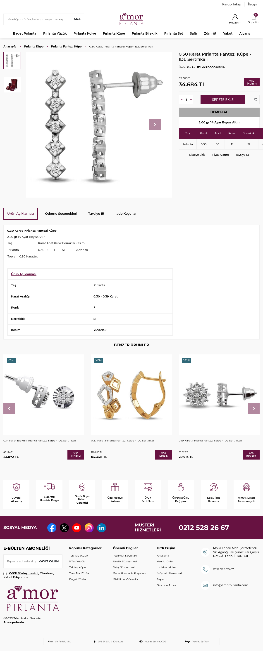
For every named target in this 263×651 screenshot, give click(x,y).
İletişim (254, 4)
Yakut (227, 33)
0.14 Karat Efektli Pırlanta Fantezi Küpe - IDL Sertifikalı (39, 440)
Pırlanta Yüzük (55, 33)
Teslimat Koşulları (125, 555)
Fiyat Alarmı (220, 154)
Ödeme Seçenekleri (61, 214)
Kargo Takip (231, 4)
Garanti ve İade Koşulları (129, 573)
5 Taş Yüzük (77, 561)
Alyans (244, 33)
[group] (99, 125)
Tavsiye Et (242, 154)
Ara (77, 19)
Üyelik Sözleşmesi (125, 561)
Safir (193, 33)
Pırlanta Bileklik (144, 33)
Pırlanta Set (173, 33)
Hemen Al (219, 112)
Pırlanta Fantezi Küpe (66, 46)
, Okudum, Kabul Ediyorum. (28, 575)
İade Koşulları (126, 214)
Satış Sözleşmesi (124, 567)
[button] (155, 124)
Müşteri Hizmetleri (169, 573)
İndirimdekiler (166, 567)
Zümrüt (210, 33)
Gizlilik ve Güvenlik (125, 579)
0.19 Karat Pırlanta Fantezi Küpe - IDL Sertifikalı (210, 440)
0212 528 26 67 (204, 528)
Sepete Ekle (223, 100)
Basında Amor (166, 585)
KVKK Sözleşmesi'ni (23, 573)
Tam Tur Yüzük (79, 573)
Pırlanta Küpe (114, 33)
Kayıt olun (49, 561)
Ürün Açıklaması (20, 214)
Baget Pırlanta (24, 33)
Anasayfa (10, 46)
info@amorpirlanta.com (230, 585)
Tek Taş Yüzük (78, 555)
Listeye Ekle (197, 154)
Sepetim (162, 579)
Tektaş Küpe (77, 567)
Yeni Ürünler (165, 561)
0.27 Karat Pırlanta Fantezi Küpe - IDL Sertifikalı (123, 440)
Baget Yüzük (77, 579)
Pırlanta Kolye (85, 33)
